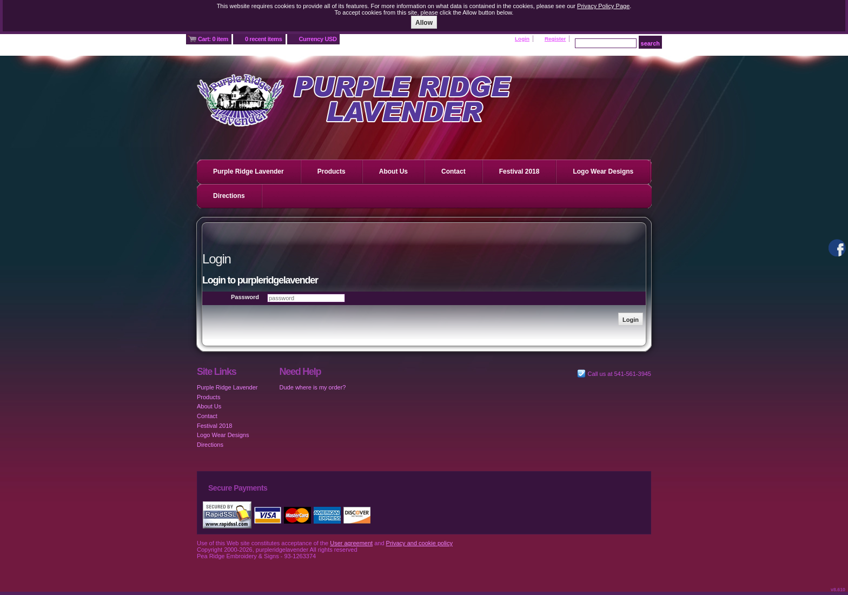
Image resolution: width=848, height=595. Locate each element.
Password (245, 297)
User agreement (351, 543)
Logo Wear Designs (603, 171)
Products (331, 171)
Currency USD (318, 39)
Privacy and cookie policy (419, 543)
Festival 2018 (519, 171)
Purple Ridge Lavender (248, 171)
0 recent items (263, 39)
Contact (453, 171)
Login (522, 39)
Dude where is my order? (313, 387)
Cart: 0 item (213, 39)
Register (555, 39)
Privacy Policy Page (603, 6)
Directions (229, 196)
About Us (393, 171)
